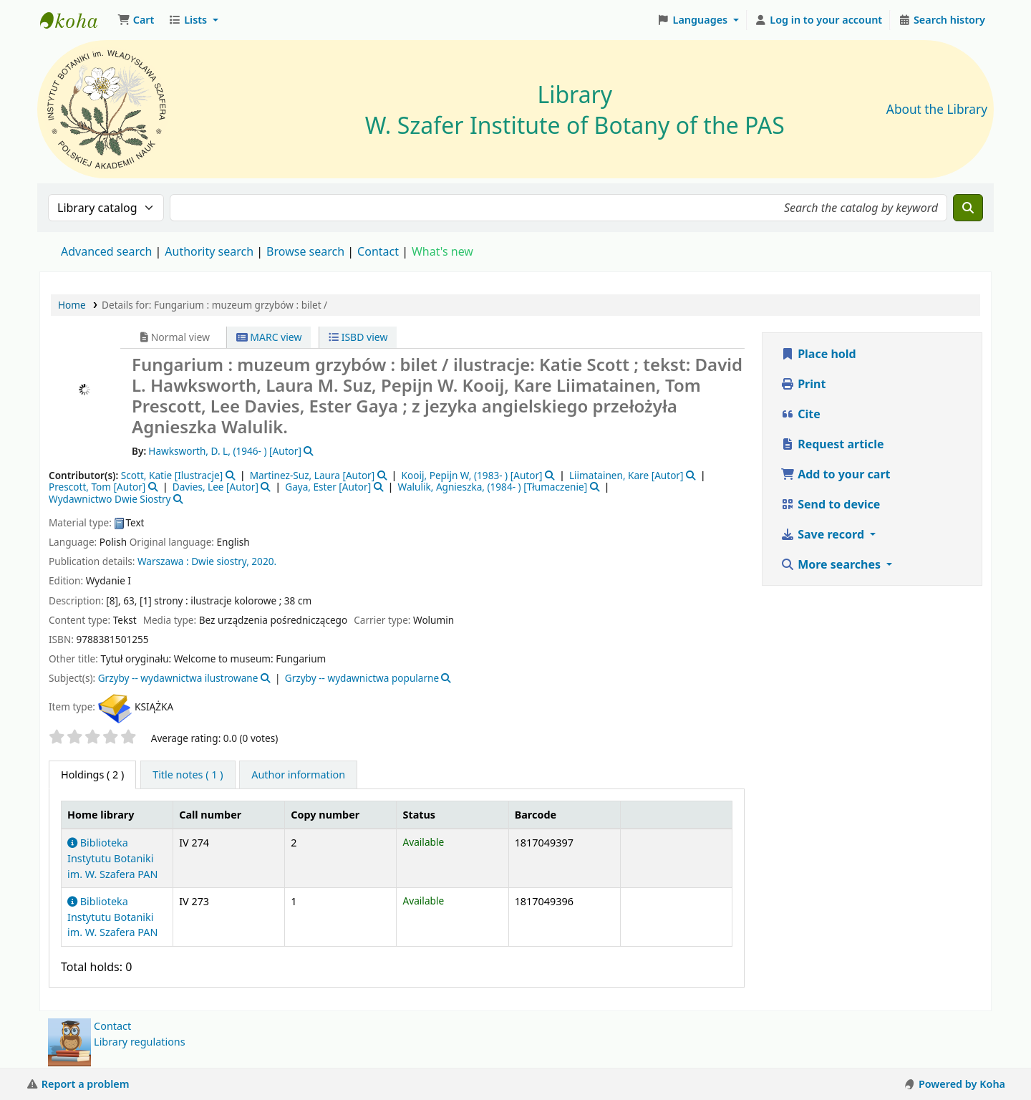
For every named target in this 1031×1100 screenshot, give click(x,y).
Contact (112, 1026)
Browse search (305, 251)
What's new (442, 251)
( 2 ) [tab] (92, 774)
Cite (800, 414)
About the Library (936, 109)
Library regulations (139, 1041)
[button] (136, 20)
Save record (823, 534)
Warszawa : (163, 561)
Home (72, 305)
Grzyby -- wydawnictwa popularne (362, 678)
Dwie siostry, (220, 561)
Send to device (830, 504)
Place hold (818, 354)
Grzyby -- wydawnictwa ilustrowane (178, 678)
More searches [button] (832, 564)
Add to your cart (835, 474)
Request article (832, 444)
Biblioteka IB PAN (76, 20)
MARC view (269, 337)
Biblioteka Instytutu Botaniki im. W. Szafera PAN (112, 858)
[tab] (187, 775)
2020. (263, 561)
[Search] (968, 207)
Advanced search (106, 251)
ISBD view (358, 337)
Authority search (209, 251)
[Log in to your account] (819, 20)
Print (803, 384)
